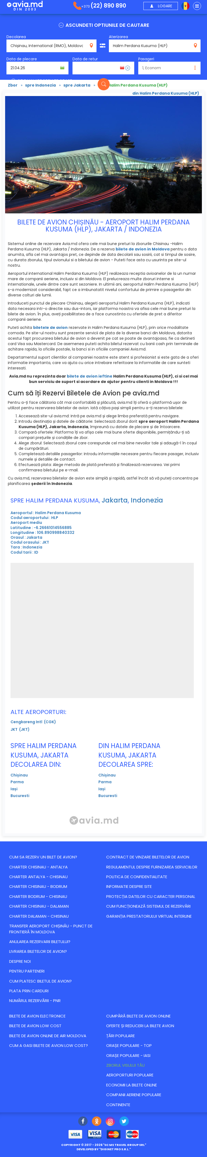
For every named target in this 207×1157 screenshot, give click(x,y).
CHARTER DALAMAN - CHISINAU (39, 916)
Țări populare (120, 1036)
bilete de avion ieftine (89, 376)
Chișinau (19, 775)
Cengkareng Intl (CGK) (33, 722)
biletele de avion (50, 327)
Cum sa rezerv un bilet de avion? (43, 857)
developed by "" (104, 1149)
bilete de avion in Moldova (143, 249)
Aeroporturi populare (129, 1075)
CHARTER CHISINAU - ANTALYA (38, 867)
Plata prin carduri (29, 991)
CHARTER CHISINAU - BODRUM (38, 886)
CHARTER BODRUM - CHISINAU (38, 896)
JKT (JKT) (20, 729)
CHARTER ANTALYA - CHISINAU (38, 877)
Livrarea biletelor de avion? (38, 951)
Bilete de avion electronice (37, 1016)
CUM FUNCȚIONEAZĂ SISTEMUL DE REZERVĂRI (148, 906)
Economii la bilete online (131, 1085)
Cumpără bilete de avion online (138, 1016)
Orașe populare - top (129, 1045)
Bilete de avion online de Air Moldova (47, 1036)
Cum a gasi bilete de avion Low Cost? (48, 1045)
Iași (14, 789)
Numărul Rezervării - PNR (35, 1000)
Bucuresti (20, 795)
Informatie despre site (129, 886)
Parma (17, 782)
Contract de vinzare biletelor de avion (147, 857)
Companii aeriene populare (133, 1095)
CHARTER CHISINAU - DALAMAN (39, 906)
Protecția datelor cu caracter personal (150, 896)
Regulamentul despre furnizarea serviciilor (151, 867)
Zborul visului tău (125, 1065)
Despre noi (20, 961)
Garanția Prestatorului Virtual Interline (149, 916)
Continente (118, 1105)
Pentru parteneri (26, 971)
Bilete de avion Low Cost (35, 1026)
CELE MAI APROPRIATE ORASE (41, 81)
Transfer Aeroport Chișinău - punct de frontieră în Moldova (50, 928)
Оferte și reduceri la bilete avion (140, 1026)
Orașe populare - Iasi (128, 1055)
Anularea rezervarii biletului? (39, 941)
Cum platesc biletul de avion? (40, 981)
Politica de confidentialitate (136, 877)
